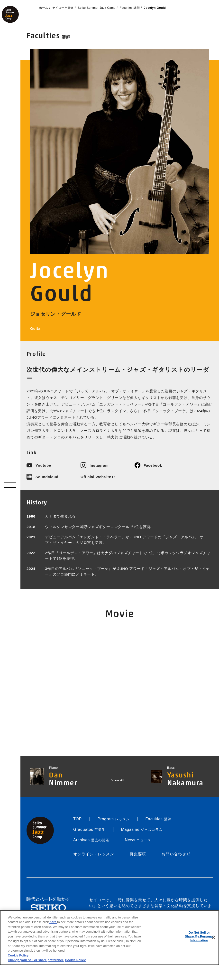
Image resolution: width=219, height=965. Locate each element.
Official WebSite (98, 477)
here (53, 922)
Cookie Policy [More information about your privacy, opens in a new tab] (75, 960)
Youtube (43, 465)
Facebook (153, 465)
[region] (109, 937)
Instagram (99, 465)
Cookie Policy (18, 955)
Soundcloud (47, 477)
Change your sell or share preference (36, 960)
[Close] (213, 937)
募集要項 (138, 854)
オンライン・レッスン (93, 854)
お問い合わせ (176, 854)
